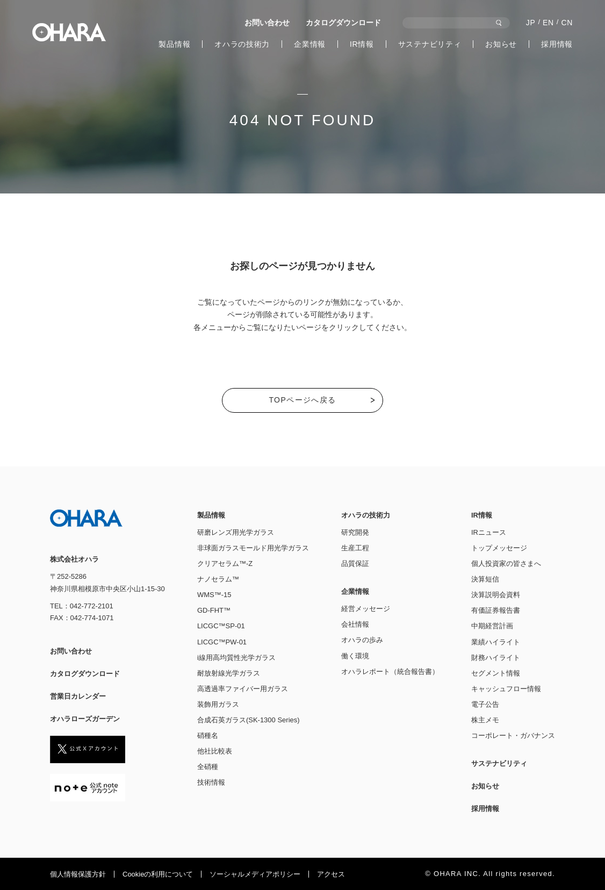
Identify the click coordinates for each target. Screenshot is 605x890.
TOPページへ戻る (302, 400)
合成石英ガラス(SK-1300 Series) (248, 720)
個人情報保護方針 (78, 874)
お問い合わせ (267, 22)
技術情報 (211, 782)
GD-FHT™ (214, 610)
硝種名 (207, 735)
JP (531, 22)
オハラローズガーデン (85, 719)
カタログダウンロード (343, 22)
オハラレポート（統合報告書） (390, 672)
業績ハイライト (495, 642)
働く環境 (355, 656)
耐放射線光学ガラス (228, 673)
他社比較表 (214, 751)
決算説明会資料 (495, 595)
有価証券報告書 (495, 610)
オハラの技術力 (242, 44)
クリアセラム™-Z (225, 563)
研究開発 (355, 532)
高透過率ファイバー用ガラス (242, 689)
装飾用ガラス (218, 704)
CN (567, 22)
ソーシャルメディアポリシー (255, 874)
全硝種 (207, 767)
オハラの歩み (362, 640)
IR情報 (362, 44)
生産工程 (355, 548)
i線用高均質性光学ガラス (236, 658)
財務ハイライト (495, 658)
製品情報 (174, 44)
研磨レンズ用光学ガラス (235, 532)
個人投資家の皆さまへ (506, 563)
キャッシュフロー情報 (506, 689)
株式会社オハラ (69, 32)
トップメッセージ (499, 548)
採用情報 (557, 44)
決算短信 (485, 579)
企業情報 (310, 44)
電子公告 (485, 704)
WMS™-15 (214, 595)
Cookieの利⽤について (158, 874)
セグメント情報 (495, 673)
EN (548, 22)
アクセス (331, 874)
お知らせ (501, 44)
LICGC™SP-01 (221, 626)
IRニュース (488, 532)
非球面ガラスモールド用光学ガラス (253, 548)
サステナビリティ (430, 44)
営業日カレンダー (78, 696)
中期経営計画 (492, 626)
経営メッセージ (365, 609)
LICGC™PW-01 (222, 642)
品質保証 (355, 563)
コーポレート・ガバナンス (513, 735)
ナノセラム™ (218, 579)
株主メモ (485, 720)
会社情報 (355, 624)
